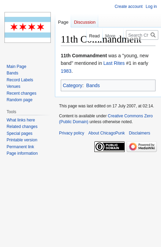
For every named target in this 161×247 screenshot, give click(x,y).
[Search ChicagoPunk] (142, 35)
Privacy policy (71, 133)
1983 (66, 71)
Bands (93, 85)
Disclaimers (139, 133)
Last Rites (114, 63)
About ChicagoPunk (106, 133)
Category (72, 85)
